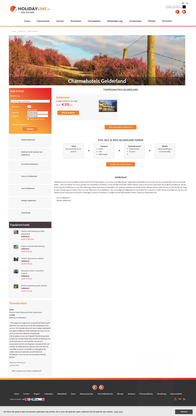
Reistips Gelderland (64, 200)
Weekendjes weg (115, 21)
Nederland (22, 31)
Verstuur (155, 396)
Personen (15, 107)
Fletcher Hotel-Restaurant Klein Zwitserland (25, 312)
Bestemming (15, 96)
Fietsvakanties (94, 21)
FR (187, 3)
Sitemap (120, 394)
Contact (26, 394)
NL (183, 3)
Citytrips (60, 21)
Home (27, 21)
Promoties (167, 21)
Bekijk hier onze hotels (120, 164)
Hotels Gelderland (32, 31)
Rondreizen (76, 21)
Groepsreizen (135, 21)
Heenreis (15, 112)
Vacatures (131, 394)
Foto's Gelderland (63, 198)
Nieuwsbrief (62, 394)
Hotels (14, 31)
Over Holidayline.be (105, 394)
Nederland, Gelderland (17, 317)
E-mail (155, 387)
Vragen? (37, 394)
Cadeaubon (48, 394)
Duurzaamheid (176, 394)
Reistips (152, 21)
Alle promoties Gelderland (120, 127)
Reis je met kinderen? (20, 124)
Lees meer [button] (118, 412)
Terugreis (15, 116)
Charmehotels (43, 21)
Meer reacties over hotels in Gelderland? (27, 371)
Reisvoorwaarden (86, 394)
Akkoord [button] (183, 412)
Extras (73, 394)
